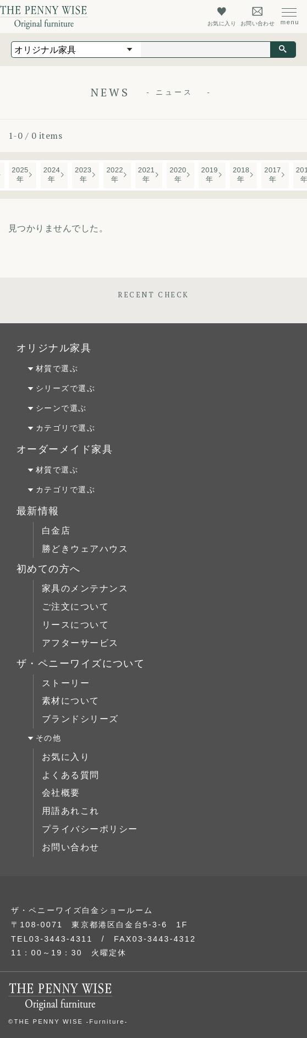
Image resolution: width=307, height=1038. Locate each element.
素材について (71, 700)
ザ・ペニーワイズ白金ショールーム (82, 910)
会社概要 (61, 792)
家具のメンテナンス (85, 588)
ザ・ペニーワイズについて (81, 663)
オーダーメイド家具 (65, 449)
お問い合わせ (71, 847)
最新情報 (38, 511)
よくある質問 (71, 775)
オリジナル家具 (54, 348)
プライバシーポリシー (90, 829)
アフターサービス (80, 643)
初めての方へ (49, 568)
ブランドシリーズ (80, 719)
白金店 (56, 530)
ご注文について (75, 606)
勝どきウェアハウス (85, 548)
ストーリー (66, 683)
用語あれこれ (71, 811)
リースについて (75, 624)
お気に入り (66, 757)
